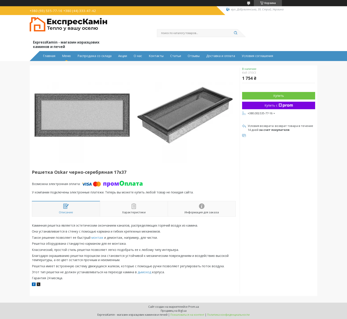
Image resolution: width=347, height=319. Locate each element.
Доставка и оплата (220, 55)
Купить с (278, 105)
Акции (122, 55)
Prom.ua (193, 307)
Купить (278, 96)
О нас (138, 55)
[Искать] (235, 33)
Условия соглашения (257, 55)
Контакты (156, 55)
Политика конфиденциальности (228, 315)
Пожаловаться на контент (187, 315)
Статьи (175, 55)
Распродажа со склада (94, 55)
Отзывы (194, 55)
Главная (49, 55)
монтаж (97, 237)
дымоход (144, 272)
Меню (66, 55)
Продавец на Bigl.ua (174, 311)
